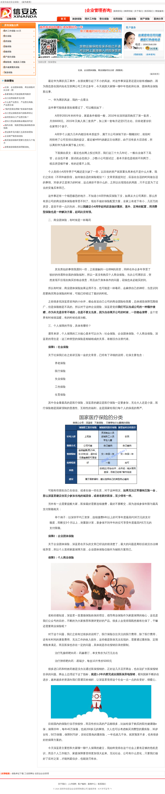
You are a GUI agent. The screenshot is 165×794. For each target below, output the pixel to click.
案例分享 (158, 19)
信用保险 (117, 19)
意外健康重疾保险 (9, 67)
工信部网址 (29, 773)
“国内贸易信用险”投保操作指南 (18, 109)
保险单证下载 (18, 773)
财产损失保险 (7, 57)
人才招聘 (72, 784)
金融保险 (5, 51)
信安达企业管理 (42, 773)
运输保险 (131, 19)
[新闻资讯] (117, 11)
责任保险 (104, 19)
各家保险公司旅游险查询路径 (17, 94)
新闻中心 (92, 784)
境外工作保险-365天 (10, 31)
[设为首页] (26, 2)
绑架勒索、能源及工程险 (12, 62)
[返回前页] (154, 74)
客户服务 (82, 784)
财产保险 (145, 19)
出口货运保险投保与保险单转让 (18, 113)
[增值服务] (159, 11)
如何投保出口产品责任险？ (16, 117)
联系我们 (102, 784)
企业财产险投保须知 (13, 136)
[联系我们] (149, 11)
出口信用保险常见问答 (14, 98)
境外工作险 (90, 19)
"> (110, 789)
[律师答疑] (128, 11)
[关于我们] (138, 11)
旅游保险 (77, 19)
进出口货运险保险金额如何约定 (18, 121)
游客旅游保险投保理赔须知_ (17, 147)
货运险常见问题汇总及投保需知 (18, 132)
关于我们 (62, 784)
